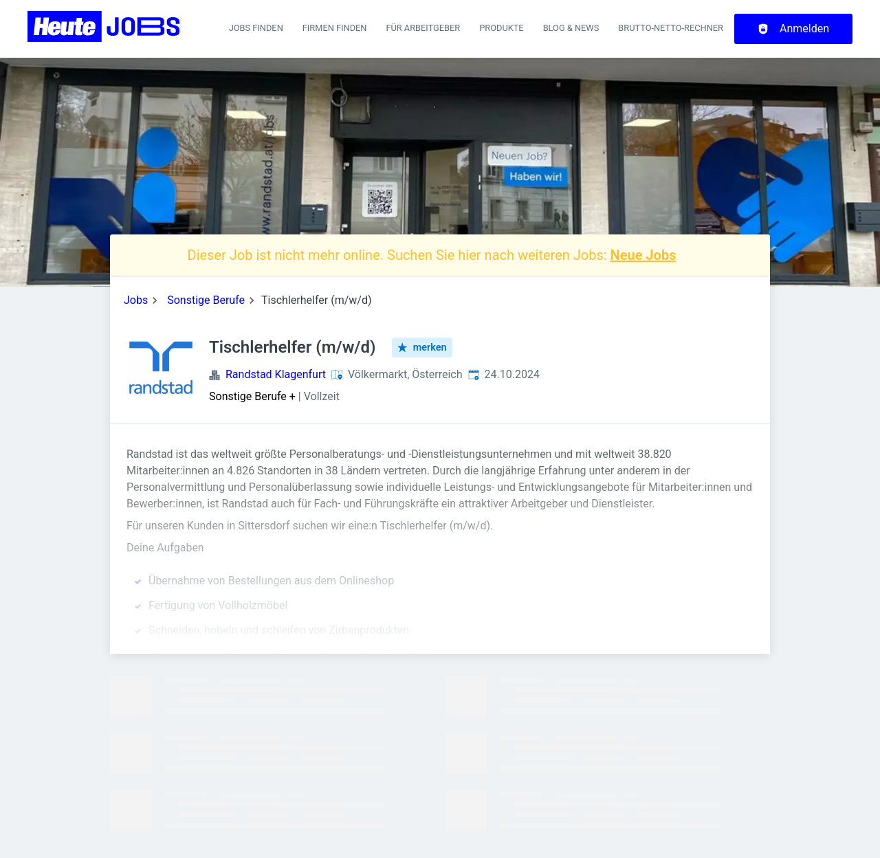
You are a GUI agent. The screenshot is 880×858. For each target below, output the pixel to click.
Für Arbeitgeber (423, 28)
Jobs (136, 300)
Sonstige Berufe (206, 300)
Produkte (501, 28)
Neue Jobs (643, 255)
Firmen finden (334, 28)
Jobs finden (256, 28)
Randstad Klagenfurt (276, 374)
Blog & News (571, 28)
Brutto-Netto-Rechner (670, 28)
